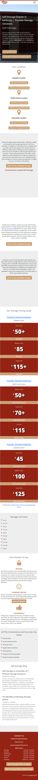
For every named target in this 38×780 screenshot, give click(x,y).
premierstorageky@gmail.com (19, 745)
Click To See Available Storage (19, 166)
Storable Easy (33, 775)
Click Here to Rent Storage (19, 83)
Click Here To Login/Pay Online (19, 88)
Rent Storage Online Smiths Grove (19, 769)
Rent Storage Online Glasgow (19, 764)
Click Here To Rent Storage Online (16, 57)
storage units (10, 228)
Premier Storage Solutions (19, 317)
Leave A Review (9, 52)
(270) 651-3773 (14, 505)
